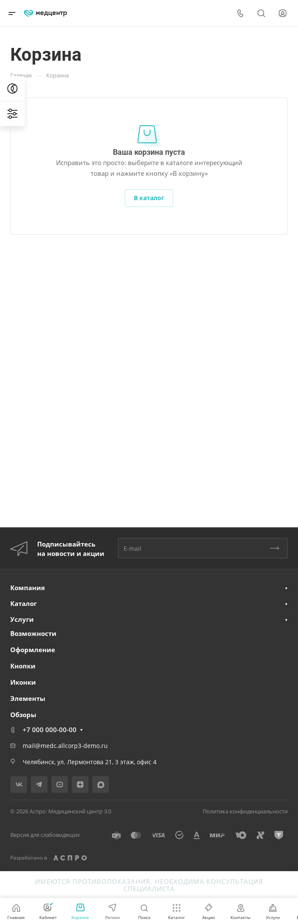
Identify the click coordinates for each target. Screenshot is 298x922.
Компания (27, 587)
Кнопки (22, 666)
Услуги (22, 619)
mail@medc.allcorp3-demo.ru (65, 746)
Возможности (33, 633)
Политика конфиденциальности (245, 811)
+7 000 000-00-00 (50, 729)
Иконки (23, 682)
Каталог (23, 603)
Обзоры (23, 714)
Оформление (32, 649)
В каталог (149, 198)
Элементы (27, 698)
